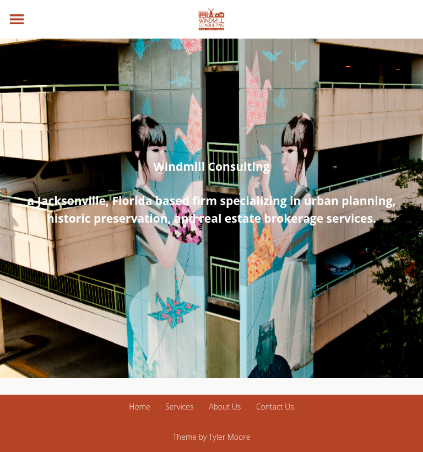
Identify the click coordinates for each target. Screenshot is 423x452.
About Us (225, 406)
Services (179, 406)
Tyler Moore (229, 437)
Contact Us (275, 406)
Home (139, 406)
